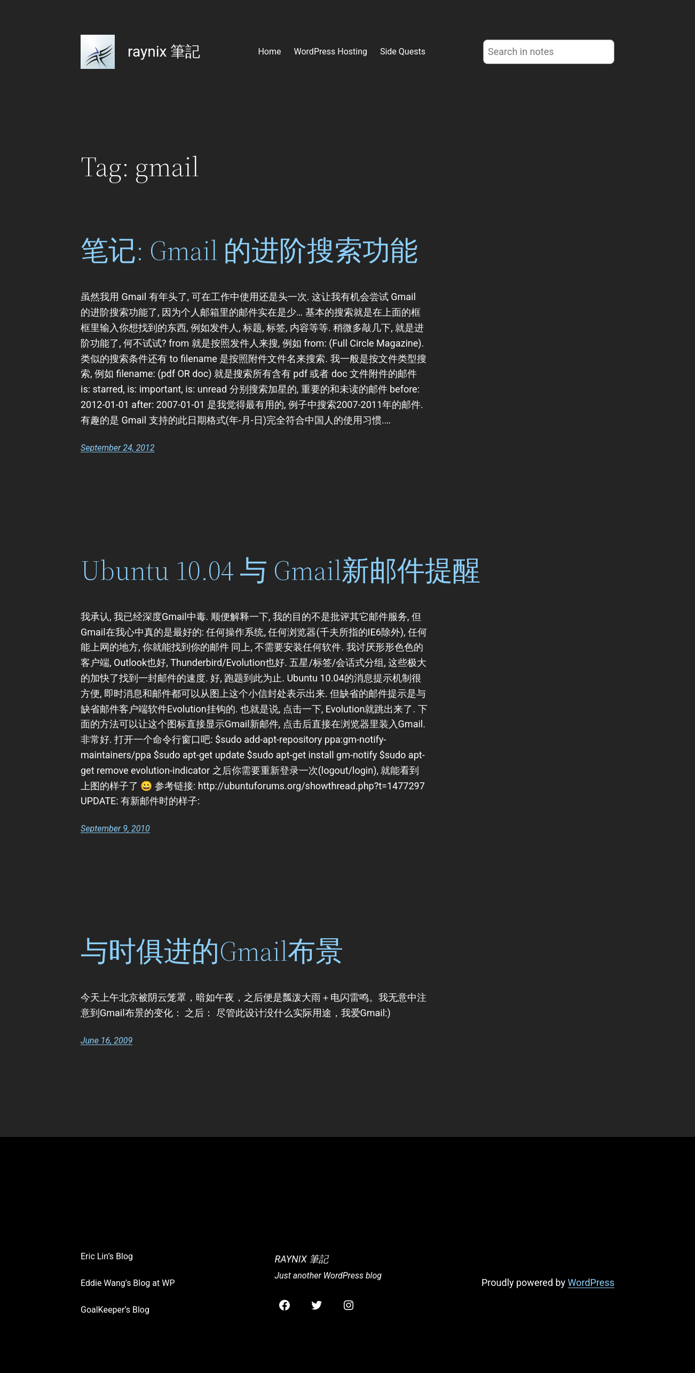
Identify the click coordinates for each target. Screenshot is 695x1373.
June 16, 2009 (106, 1040)
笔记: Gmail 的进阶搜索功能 (249, 250)
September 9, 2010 (115, 828)
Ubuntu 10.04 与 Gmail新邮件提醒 (280, 570)
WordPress (591, 1282)
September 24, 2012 (118, 448)
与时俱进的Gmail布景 (212, 951)
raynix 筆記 (164, 51)
